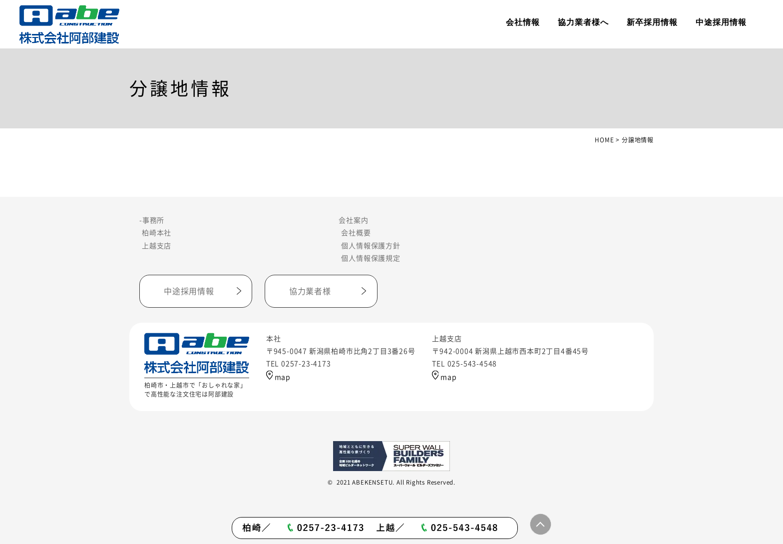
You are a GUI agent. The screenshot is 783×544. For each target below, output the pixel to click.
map (278, 377)
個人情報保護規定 (370, 258)
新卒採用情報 (652, 22)
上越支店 (156, 245)
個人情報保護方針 (370, 245)
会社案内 (353, 220)
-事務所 (151, 220)
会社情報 (523, 22)
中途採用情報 (721, 22)
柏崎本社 (156, 232)
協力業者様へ (583, 22)
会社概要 (356, 232)
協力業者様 (310, 291)
